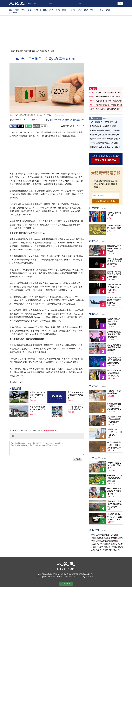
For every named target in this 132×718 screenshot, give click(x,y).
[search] (65, 3)
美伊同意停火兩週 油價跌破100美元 (108, 109)
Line (28, 126)
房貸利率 (61, 120)
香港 (23, 9)
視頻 (64, 9)
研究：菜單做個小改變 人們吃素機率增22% (114, 491)
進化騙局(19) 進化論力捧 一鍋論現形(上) (104, 135)
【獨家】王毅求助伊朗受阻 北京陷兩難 (104, 143)
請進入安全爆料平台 (105, 160)
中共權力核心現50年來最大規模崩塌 (103, 126)
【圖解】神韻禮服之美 (114, 214)
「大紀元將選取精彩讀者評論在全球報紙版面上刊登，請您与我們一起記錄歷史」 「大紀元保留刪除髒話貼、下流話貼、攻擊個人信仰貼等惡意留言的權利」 (46, 448)
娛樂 (86, 9)
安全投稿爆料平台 (51, 430)
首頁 (12, 51)
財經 (80, 9)
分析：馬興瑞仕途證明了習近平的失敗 (104, 122)
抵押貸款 (68, 120)
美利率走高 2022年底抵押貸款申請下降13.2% (37, 395)
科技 (73, 9)
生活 (102, 9)
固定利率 (80, 120)
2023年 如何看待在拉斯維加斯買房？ (75, 408)
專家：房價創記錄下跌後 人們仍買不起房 (37, 409)
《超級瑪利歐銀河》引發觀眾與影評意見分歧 (114, 360)
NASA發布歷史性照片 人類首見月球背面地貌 (114, 261)
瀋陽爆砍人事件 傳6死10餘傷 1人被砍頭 (114, 248)
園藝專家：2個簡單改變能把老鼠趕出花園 (114, 478)
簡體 (34, 3)
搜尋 (80, 3)
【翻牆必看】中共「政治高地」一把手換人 (114, 287)
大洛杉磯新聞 (44, 51)
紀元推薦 (97, 118)
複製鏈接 (36, 126)
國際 (30, 9)
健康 (108, 9)
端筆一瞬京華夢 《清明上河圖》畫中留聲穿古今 (114, 445)
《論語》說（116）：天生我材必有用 (114, 432)
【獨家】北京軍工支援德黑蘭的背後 (103, 541)
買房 (74, 120)
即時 (45, 9)
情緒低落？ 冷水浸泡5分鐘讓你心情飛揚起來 (114, 504)
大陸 (11, 9)
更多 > (105, 118)
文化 (92, 9)
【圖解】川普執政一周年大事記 (114, 226)
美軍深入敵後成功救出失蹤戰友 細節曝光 (114, 300)
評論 (52, 9)
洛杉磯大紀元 (33, 51)
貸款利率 (53, 120)
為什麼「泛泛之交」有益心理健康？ (114, 465)
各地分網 (14, 13)
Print (43, 126)
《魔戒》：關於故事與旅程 (114, 392)
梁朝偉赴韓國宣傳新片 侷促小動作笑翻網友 (114, 334)
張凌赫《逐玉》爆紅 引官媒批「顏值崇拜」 (114, 321)
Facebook (13, 126)
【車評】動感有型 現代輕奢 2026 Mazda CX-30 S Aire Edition (114, 517)
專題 (58, 9)
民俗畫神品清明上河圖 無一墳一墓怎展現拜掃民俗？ (114, 406)
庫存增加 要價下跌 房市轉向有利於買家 (75, 395)
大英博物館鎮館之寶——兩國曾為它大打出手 (114, 419)
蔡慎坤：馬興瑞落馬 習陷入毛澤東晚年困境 (114, 274)
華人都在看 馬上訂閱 (106, 201)
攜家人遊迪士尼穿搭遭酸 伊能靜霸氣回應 (114, 347)
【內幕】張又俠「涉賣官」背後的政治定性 (105, 550)
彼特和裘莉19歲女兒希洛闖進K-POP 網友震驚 (114, 373)
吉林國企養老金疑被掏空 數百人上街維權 (105, 131)
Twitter (20, 126)
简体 (67, 126)
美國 (17, 9)
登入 (120, 3)
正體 (29, 3)
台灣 (36, 9)
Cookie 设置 (66, 583)
